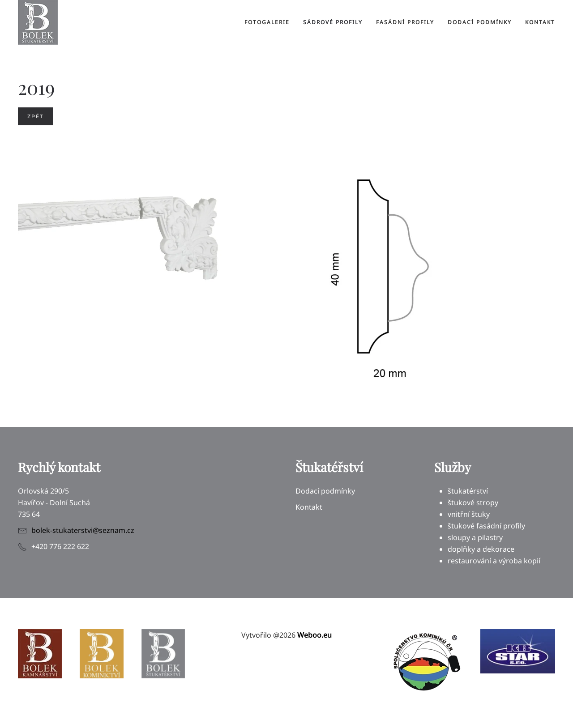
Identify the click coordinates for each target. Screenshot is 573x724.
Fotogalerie (267, 22)
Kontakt (540, 22)
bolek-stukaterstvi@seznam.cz (82, 530)
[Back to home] (38, 22)
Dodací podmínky (480, 22)
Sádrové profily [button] (333, 22)
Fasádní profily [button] (405, 22)
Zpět (35, 116)
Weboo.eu (314, 635)
